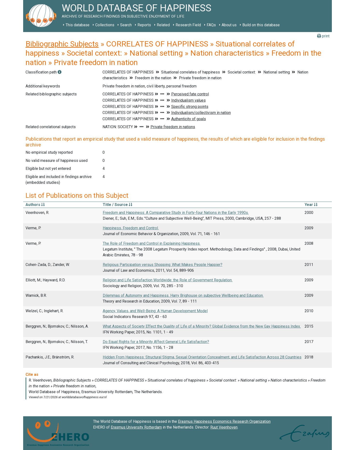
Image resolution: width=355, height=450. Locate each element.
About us (229, 25)
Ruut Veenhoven (224, 427)
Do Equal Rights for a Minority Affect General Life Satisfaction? (156, 341)
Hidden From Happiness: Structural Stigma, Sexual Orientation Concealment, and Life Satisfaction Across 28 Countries (202, 357)
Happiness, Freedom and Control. (131, 228)
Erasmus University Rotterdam (136, 427)
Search (126, 25)
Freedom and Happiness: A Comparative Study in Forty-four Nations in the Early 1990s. (176, 212)
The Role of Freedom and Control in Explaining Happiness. (151, 243)
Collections (104, 25)
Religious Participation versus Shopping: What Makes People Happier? (162, 264)
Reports (144, 25)
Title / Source (117, 204)
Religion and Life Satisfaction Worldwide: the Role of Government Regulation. (167, 280)
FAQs (211, 25)
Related (163, 25)
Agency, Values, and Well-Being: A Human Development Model (155, 311)
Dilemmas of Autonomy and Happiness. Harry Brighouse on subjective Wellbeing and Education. (183, 295)
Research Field (188, 25)
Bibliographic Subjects (62, 43)
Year (311, 204)
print (323, 36)
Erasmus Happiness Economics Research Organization (224, 421)
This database (77, 25)
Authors (35, 204)
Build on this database (261, 25)
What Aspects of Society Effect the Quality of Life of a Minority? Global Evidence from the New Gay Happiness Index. (202, 326)
